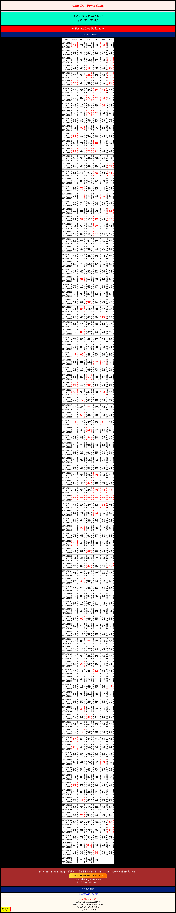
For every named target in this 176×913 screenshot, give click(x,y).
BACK (95, 894)
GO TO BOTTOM (88, 34)
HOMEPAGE (84, 894)
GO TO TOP (88, 889)
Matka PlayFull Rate (5, 909)
